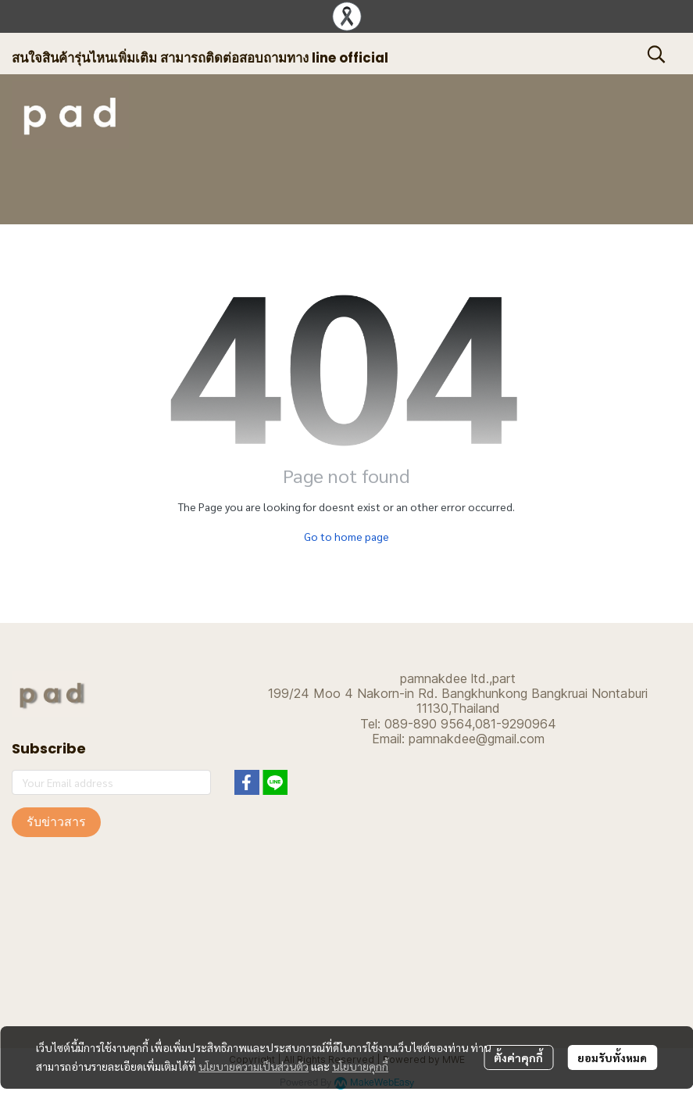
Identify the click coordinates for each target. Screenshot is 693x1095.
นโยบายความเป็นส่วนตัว (253, 1066)
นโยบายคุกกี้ (360, 1066)
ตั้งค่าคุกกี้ (518, 1057)
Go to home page (346, 536)
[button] (656, 54)
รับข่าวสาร (56, 822)
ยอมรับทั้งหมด (612, 1057)
